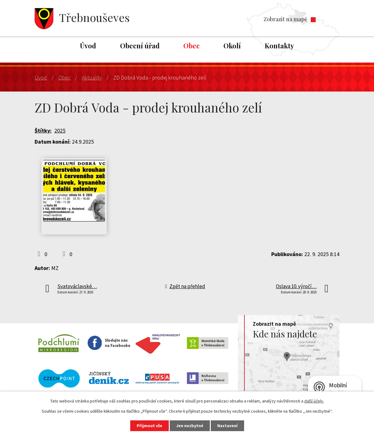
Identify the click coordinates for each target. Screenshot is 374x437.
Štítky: (43, 130)
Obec (191, 45)
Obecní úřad (140, 45)
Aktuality (92, 77)
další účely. (314, 401)
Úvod (88, 45)
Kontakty (279, 45)
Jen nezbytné (189, 425)
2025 (59, 130)
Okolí (232, 45)
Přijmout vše (149, 425)
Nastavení (227, 425)
